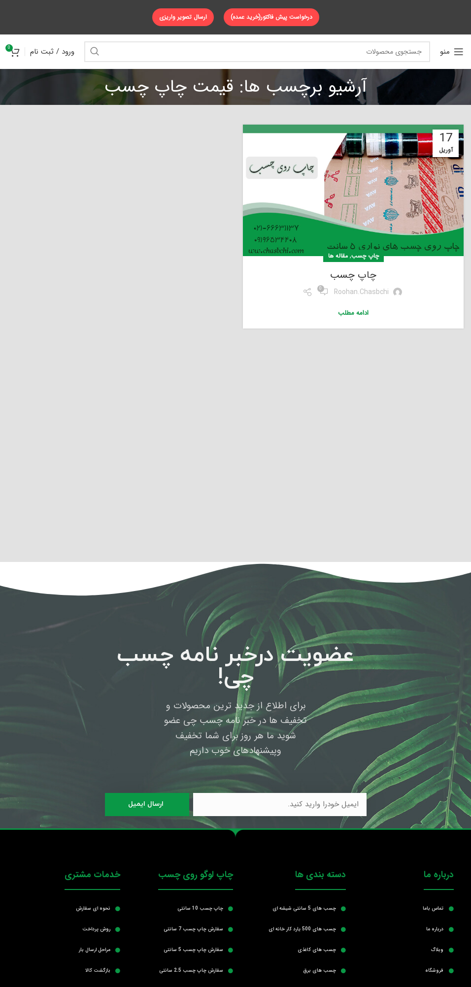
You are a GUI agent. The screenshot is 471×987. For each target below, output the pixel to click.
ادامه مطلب (353, 313)
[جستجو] (257, 51)
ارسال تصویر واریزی (183, 17)
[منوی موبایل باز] (452, 52)
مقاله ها (338, 256)
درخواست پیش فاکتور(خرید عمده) (271, 17)
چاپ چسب (365, 256)
